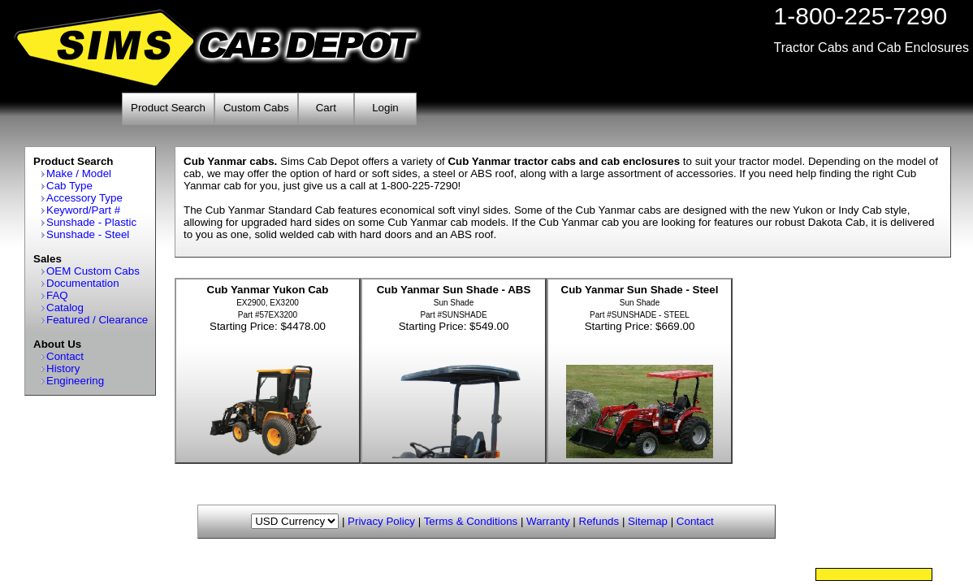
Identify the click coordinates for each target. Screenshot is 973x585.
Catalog (65, 307)
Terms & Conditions (471, 521)
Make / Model (78, 173)
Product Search (168, 108)
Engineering (75, 381)
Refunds (599, 521)
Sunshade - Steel (87, 234)
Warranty (548, 521)
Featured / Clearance (97, 320)
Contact (65, 356)
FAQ (57, 295)
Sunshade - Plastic (91, 222)
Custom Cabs (256, 108)
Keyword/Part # (83, 210)
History (63, 368)
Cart (326, 108)
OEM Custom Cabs (93, 271)
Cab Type (69, 186)
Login (385, 108)
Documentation (82, 283)
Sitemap (648, 521)
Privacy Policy (381, 521)
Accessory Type (84, 198)
